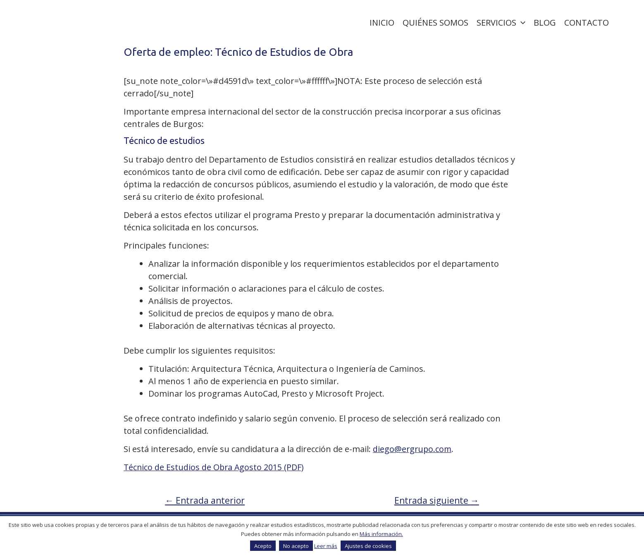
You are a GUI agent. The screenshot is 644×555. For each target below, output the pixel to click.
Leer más (325, 546)
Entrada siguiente (435, 500)
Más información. (381, 534)
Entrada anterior (206, 500)
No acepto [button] (296, 546)
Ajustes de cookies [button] (368, 546)
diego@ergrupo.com (413, 449)
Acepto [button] (263, 546)
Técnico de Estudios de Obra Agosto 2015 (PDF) (215, 467)
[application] (520, 22)
